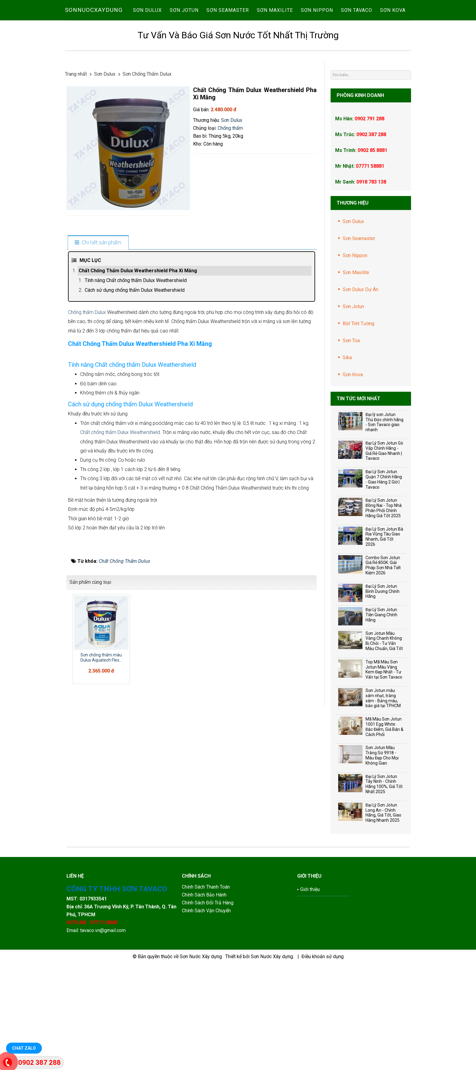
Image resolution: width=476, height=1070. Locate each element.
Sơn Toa (351, 340)
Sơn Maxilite (356, 272)
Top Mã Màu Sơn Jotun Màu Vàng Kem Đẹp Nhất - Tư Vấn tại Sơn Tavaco (383, 669)
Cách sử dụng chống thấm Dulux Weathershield (135, 290)
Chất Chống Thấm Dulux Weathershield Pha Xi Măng (138, 271)
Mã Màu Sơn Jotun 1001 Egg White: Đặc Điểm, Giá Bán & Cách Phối (384, 727)
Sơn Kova (353, 374)
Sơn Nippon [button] (317, 10)
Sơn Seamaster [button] (227, 10)
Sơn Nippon (355, 255)
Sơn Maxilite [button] (275, 10)
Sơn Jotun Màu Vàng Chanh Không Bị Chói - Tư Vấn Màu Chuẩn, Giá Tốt (384, 641)
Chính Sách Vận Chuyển (206, 1005)
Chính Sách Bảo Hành (205, 989)
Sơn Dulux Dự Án (360, 289)
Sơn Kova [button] (393, 10)
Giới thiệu (310, 983)
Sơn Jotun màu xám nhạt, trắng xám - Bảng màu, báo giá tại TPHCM (383, 698)
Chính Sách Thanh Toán (206, 981)
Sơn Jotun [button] (184, 10)
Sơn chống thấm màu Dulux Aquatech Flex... (101, 891)
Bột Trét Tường (358, 323)
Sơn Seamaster (359, 238)
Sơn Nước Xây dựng (201, 1051)
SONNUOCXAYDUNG (94, 9)
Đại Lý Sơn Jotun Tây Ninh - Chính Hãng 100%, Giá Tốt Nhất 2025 (384, 784)
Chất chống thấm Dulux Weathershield (120, 666)
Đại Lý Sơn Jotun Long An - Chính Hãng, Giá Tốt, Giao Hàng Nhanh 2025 (383, 813)
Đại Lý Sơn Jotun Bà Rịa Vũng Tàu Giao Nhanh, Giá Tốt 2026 (384, 537)
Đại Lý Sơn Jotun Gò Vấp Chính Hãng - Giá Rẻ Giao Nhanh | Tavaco (384, 451)
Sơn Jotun (353, 306)
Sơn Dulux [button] (147, 10)
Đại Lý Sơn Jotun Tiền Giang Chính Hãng (381, 614)
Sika (347, 357)
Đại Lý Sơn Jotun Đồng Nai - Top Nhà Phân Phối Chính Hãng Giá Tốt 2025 (383, 508)
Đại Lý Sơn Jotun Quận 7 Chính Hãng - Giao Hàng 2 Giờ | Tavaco (383, 479)
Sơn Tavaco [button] (356, 10)
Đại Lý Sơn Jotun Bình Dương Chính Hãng (382, 591)
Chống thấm (230, 128)
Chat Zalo (24, 1048)
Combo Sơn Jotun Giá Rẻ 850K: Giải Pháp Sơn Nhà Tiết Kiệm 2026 (383, 565)
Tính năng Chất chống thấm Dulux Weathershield (136, 280)
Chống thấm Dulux (87, 312)
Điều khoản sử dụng (322, 1051)
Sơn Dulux (231, 120)
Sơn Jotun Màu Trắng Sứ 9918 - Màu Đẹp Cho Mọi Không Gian (382, 755)
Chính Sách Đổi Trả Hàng (208, 997)
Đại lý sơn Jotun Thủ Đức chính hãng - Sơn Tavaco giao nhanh (384, 422)
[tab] (98, 242)
